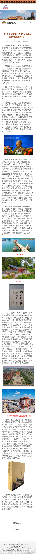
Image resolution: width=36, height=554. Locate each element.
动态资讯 (24, 23)
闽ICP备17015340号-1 (16, 546)
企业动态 (31, 23)
